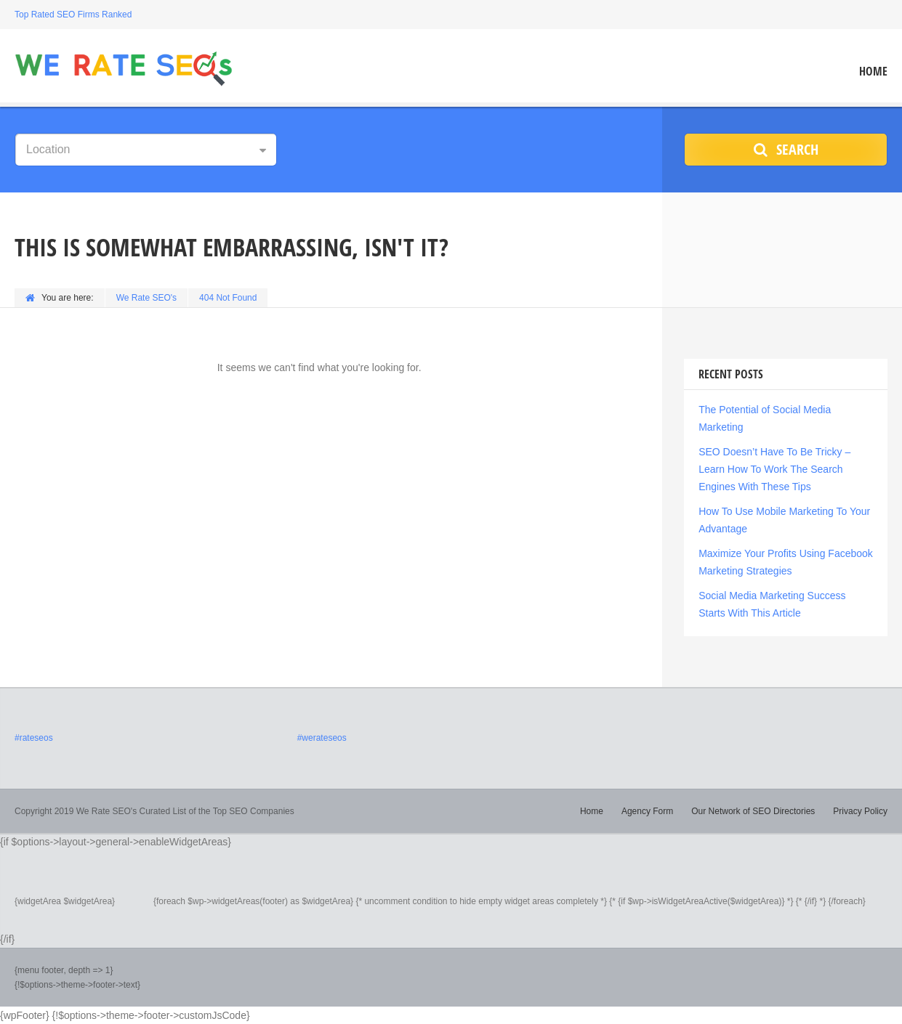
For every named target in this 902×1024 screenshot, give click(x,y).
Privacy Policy (860, 811)
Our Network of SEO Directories (753, 811)
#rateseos (34, 738)
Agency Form (647, 811)
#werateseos (322, 738)
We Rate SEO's (146, 298)
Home (873, 71)
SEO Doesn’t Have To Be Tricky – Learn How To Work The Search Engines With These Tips (774, 469)
